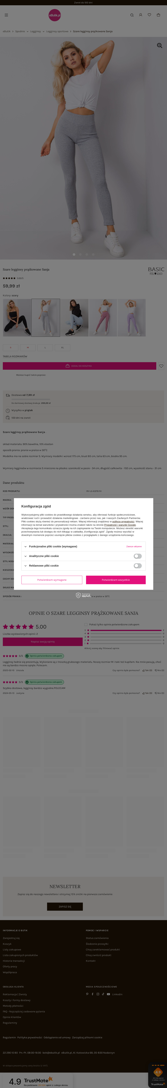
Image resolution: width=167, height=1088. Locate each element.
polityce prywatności (123, 521)
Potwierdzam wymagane (51, 579)
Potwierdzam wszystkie (116, 579)
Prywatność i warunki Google (120, 524)
